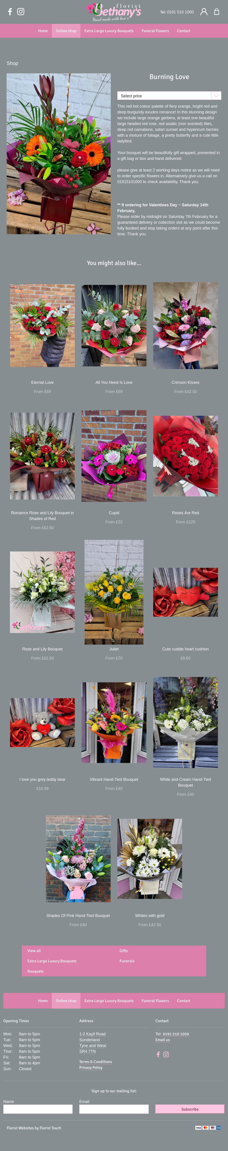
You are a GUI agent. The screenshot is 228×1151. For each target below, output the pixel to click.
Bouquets (35, 971)
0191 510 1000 (180, 12)
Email (84, 1101)
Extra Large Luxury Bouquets (52, 961)
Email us (162, 1039)
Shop (12, 63)
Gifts (124, 950)
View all (34, 950)
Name (8, 1101)
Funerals (127, 961)
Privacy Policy (90, 1067)
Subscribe (190, 1109)
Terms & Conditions (95, 1061)
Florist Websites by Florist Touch (34, 1128)
